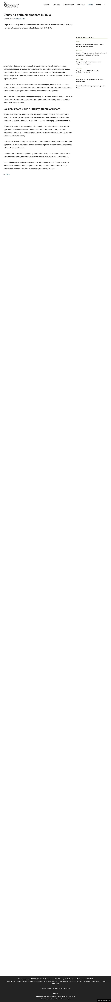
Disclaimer (67, 999)
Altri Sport (81, 4)
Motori (98, 4)
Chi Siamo (43, 999)
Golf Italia (56, 4)
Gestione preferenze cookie (104, 1000)
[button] (104, 4)
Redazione (51, 999)
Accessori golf (68, 4)
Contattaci (67, 988)
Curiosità (46, 4)
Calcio (90, 4)
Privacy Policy (59, 999)
